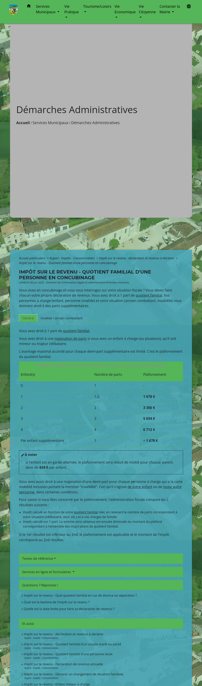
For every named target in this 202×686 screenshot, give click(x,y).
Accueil (23, 122)
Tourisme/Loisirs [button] (97, 6)
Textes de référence (37, 558)
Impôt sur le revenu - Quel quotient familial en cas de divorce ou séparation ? (80, 595)
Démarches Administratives (95, 122)
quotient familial (149, 295)
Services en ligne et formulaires (47, 572)
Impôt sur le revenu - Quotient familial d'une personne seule (68, 654)
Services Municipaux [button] (46, 9)
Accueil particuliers (32, 258)
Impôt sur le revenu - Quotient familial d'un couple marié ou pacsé (72, 644)
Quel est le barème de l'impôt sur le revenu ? (56, 602)
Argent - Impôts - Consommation (72, 258)
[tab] (28, 318)
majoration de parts (70, 338)
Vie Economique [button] (125, 9)
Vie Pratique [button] (71, 9)
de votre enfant (139, 486)
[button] (28, 6)
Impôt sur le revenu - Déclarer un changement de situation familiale (73, 674)
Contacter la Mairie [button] (170, 9)
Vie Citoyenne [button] (147, 9)
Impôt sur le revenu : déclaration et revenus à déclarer (137, 258)
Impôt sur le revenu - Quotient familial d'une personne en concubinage (68, 263)
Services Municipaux (50, 122)
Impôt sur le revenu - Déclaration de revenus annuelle (63, 664)
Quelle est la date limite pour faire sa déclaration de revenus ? (69, 609)
